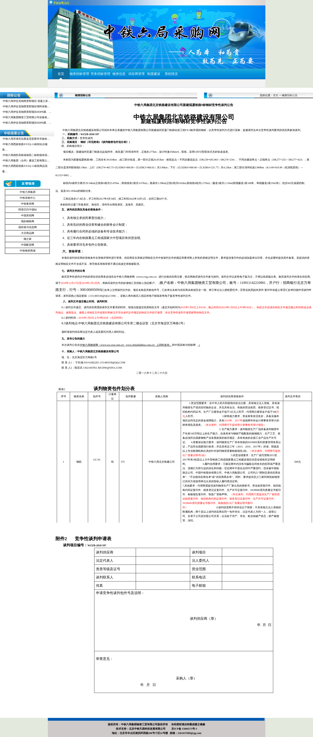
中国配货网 (27, 244)
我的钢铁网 (27, 221)
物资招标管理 (80, 74)
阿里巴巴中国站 (27, 209)
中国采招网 (27, 215)
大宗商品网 (27, 233)
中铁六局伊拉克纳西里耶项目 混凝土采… (26, 101)
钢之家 (28, 238)
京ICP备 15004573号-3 (184, 728)
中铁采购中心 (27, 197)
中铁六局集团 (27, 192)
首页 (61, 74)
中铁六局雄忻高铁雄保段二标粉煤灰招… (26, 155)
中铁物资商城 (27, 250)
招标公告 (292, 95)
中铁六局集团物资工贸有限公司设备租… (26, 117)
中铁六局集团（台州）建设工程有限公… (26, 160)
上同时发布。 (149, 344)
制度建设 (153, 74)
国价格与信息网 (27, 227)
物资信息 (119, 74)
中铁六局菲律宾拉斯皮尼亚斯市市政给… (26, 138)
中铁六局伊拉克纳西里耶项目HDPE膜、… (27, 111)
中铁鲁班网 (27, 203)
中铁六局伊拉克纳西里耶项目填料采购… (26, 106)
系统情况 (171, 74)
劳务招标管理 (100, 74)
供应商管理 (136, 74)
